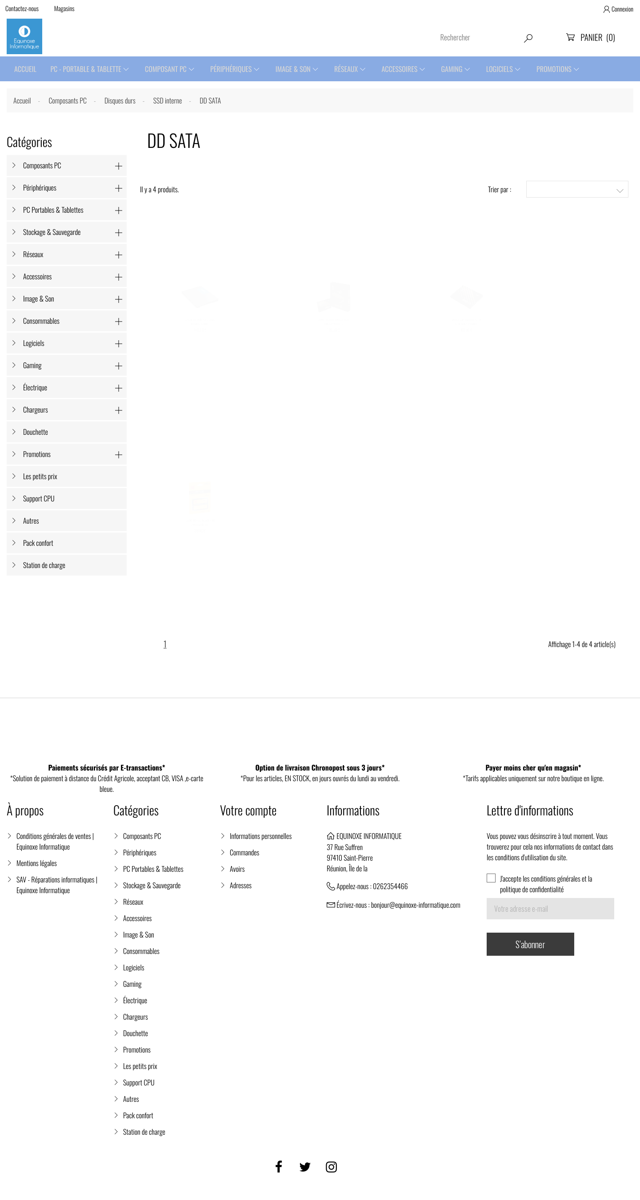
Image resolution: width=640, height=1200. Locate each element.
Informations (353, 814)
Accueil (25, 69)
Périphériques (234, 69)
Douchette (35, 433)
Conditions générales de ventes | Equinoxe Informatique (55, 844)
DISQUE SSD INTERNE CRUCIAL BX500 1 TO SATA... (200, 340)
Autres (31, 522)
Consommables (41, 322)
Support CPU (39, 499)
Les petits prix (40, 477)
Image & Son (297, 69)
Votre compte (248, 814)
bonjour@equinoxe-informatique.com (415, 908)
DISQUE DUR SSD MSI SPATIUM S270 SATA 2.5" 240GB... (467, 340)
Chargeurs (35, 410)
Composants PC (42, 166)
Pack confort (38, 544)
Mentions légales (36, 866)
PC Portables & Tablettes (53, 211)
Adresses (241, 888)
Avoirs (237, 872)
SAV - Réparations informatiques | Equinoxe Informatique (56, 888)
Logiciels (508, 69)
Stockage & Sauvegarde (51, 233)
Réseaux (351, 69)
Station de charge (44, 566)
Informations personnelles (261, 839)
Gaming (459, 69)
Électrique (35, 388)
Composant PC (168, 69)
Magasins (66, 9)
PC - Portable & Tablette (87, 69)
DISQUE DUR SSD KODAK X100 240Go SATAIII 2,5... (200, 542)
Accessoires (406, 69)
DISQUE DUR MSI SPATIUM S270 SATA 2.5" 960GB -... (333, 340)
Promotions (563, 69)
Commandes (244, 855)
